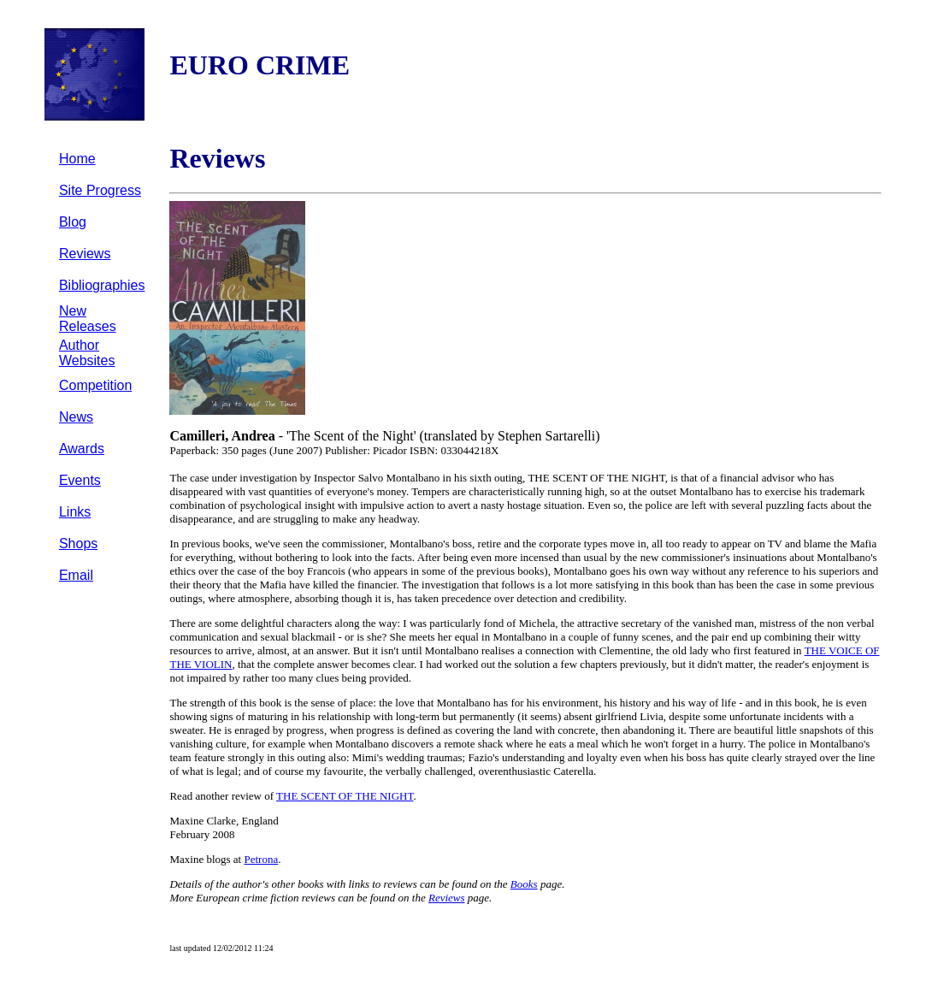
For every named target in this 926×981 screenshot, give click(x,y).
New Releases (87, 319)
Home (77, 158)
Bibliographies (102, 285)
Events (80, 480)
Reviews (84, 253)
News (76, 417)
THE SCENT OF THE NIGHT (344, 795)
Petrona (261, 859)
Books (524, 884)
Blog (72, 222)
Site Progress (100, 190)
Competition (95, 385)
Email (76, 575)
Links (75, 512)
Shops (78, 543)
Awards (81, 448)
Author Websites (87, 353)
